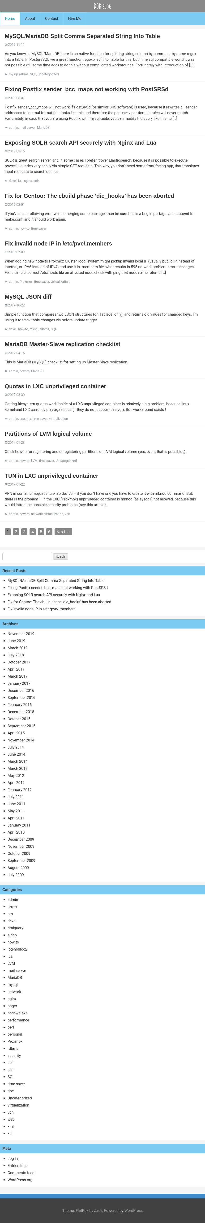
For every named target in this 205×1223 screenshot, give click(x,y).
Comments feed (21, 1173)
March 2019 (18, 648)
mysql (13, 74)
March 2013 (18, 768)
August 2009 (18, 868)
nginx (28, 181)
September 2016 (21, 697)
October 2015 (19, 719)
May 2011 (16, 811)
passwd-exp (18, 1013)
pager (12, 1006)
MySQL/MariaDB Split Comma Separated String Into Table (82, 36)
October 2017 (19, 662)
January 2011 (19, 825)
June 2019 (16, 641)
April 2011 (16, 818)
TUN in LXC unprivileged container (51, 476)
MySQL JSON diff (28, 296)
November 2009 (21, 846)
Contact (51, 18)
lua (20, 181)
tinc (11, 1091)
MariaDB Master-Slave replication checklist (62, 344)
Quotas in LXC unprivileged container (55, 386)
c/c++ (12, 906)
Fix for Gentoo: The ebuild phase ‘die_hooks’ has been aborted (89, 196)
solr (36, 181)
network (37, 514)
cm (10, 914)
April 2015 (16, 733)
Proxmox (26, 282)
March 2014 (18, 761)
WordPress (133, 1210)
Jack (98, 1210)
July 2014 (16, 747)
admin (13, 127)
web (11, 1119)
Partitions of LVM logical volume (48, 434)
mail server (28, 127)
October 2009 (19, 853)
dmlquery (15, 928)
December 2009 (21, 839)
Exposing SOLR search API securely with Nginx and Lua (80, 142)
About (30, 18)
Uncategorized (48, 74)
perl (11, 1027)
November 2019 (21, 634)
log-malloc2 (17, 949)
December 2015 (21, 712)
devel (13, 181)
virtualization (60, 282)
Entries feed (18, 1165)
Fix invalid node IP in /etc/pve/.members (58, 243)
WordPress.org (20, 1180)
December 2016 (21, 690)
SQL (33, 74)
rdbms (24, 74)
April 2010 (16, 832)
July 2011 (16, 797)
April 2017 (16, 669)
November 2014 (21, 740)
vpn (67, 514)
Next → (63, 531)
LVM (34, 461)
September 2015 (21, 726)
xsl (10, 1133)
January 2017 (19, 683)
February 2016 (20, 704)
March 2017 (18, 676)
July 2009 (16, 875)
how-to (25, 228)
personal (15, 1034)
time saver (38, 228)
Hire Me (74, 18)
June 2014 (16, 754)
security (25, 419)
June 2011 (16, 804)
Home (10, 18)
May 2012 (16, 775)
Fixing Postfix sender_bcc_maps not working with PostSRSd (86, 89)
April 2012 (16, 782)
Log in (13, 1158)
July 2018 (16, 655)
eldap (12, 935)
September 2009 (21, 860)
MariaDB (43, 127)
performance (18, 1020)
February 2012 (20, 790)
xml (11, 1126)
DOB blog (102, 6)
